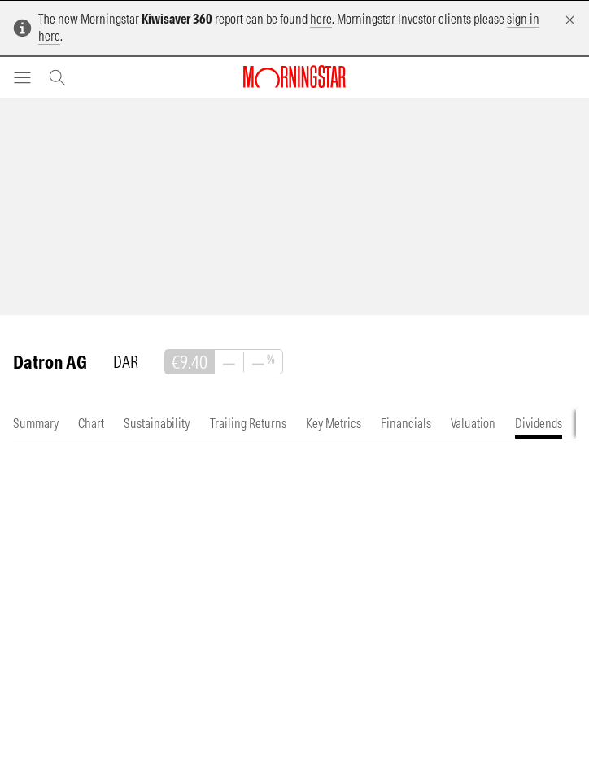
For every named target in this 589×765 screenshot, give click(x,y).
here (321, 19)
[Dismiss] (570, 20)
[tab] (36, 424)
